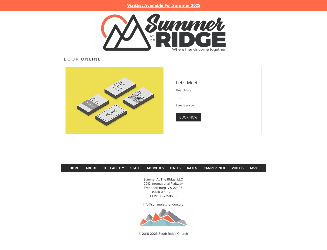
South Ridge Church (173, 233)
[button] (188, 117)
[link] (212, 83)
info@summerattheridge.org (163, 204)
